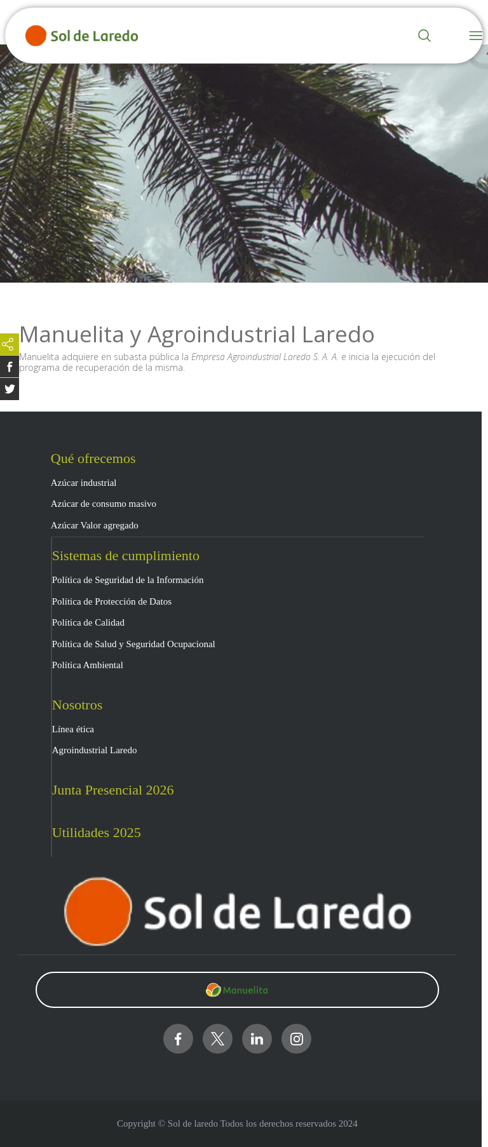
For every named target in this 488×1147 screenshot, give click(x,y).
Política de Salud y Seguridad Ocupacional (133, 644)
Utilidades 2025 (96, 832)
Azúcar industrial (84, 483)
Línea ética (73, 729)
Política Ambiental (87, 665)
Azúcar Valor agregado (95, 525)
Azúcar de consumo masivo (103, 504)
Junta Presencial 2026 (113, 790)
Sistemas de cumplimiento (126, 555)
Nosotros (77, 705)
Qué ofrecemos (93, 458)
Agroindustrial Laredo (94, 750)
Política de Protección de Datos (112, 601)
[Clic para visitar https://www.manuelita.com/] (238, 990)
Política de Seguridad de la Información (128, 580)
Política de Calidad (88, 622)
